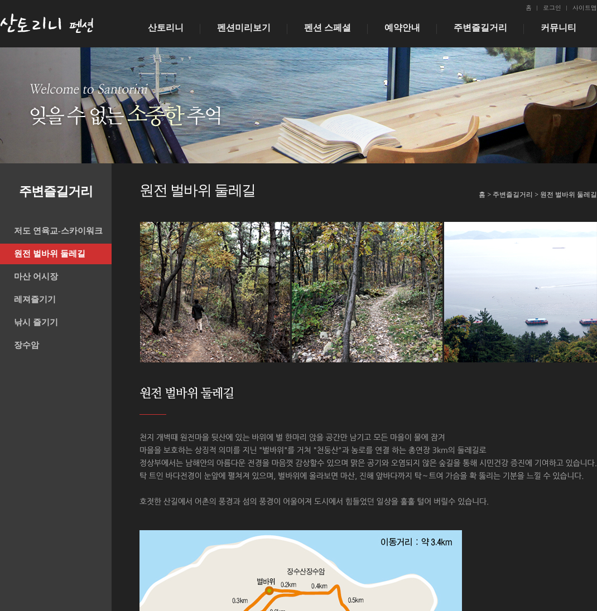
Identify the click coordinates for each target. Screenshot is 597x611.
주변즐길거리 (480, 27)
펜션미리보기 (244, 27)
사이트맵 (584, 7)
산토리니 (166, 27)
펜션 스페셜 (327, 27)
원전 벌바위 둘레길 (49, 253)
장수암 (26, 345)
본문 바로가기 (0, 0)
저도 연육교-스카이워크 (58, 230)
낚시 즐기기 (36, 322)
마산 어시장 (36, 276)
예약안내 (402, 27)
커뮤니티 (558, 27)
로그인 (552, 7)
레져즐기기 (35, 299)
